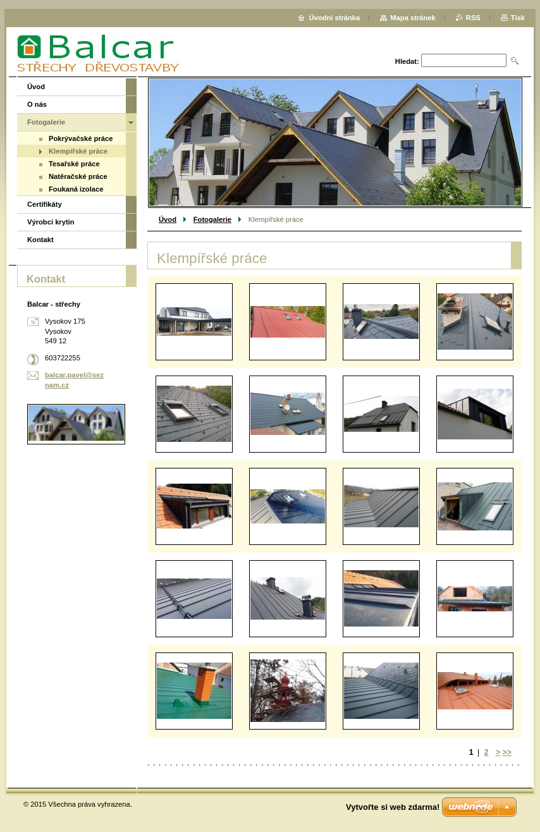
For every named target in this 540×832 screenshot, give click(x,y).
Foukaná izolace (76, 189)
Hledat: (407, 61)
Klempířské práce (78, 151)
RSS (473, 17)
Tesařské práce (74, 164)
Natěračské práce (78, 176)
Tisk (518, 17)
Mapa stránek (413, 17)
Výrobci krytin (51, 222)
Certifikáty (44, 204)
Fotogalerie (212, 219)
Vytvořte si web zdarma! (392, 807)
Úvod (167, 219)
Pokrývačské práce (81, 138)
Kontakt (40, 239)
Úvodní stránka (334, 17)
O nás (37, 104)
